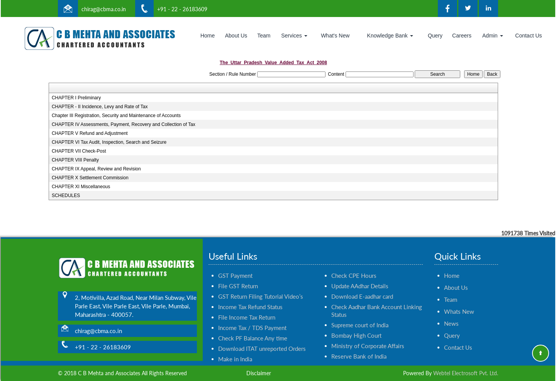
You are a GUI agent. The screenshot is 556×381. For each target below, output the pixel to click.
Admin (492, 35)
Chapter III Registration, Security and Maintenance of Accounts (116, 115)
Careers (461, 35)
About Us (236, 35)
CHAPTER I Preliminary (76, 97)
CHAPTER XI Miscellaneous (81, 186)
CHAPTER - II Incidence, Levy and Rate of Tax (100, 106)
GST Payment (235, 268)
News (451, 316)
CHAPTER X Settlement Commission (90, 177)
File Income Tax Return (246, 310)
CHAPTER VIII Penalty (75, 160)
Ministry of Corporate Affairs (367, 338)
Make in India (235, 352)
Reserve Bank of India (358, 349)
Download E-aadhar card (362, 289)
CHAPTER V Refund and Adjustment (90, 133)
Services (294, 35)
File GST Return (238, 279)
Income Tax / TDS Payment (252, 320)
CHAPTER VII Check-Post (79, 151)
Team (263, 35)
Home (207, 35)
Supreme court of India (359, 318)
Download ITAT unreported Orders (262, 341)
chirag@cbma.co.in (103, 9)
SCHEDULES (66, 195)
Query (435, 35)
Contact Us (528, 35)
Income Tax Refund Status (250, 299)
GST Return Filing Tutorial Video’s (260, 289)
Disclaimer (258, 373)
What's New (335, 35)
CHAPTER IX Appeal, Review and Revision (96, 169)
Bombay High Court (356, 328)
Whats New (459, 304)
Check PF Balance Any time (252, 331)
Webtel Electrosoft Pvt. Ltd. (465, 373)
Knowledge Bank (390, 35)
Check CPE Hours (353, 268)
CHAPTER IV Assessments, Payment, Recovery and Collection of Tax (123, 124)
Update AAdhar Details (359, 279)
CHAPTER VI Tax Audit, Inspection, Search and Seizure (109, 142)
